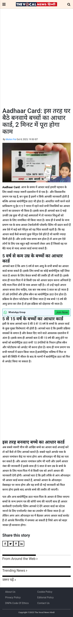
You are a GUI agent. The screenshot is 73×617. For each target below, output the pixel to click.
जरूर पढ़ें (8, 580)
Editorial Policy (45, 597)
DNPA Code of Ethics (17, 603)
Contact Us (43, 603)
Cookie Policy (44, 591)
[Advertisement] (36, 63)
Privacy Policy (13, 597)
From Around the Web (18, 559)
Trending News (13, 570)
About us (10, 591)
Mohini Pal (11, 139)
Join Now (62, 312)
